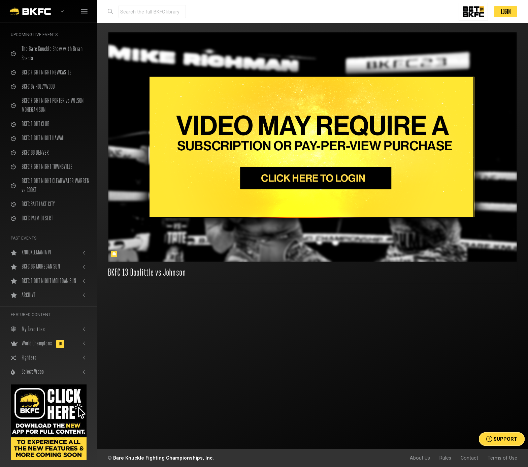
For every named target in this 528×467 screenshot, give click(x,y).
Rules (445, 458)
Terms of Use (502, 458)
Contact (469, 458)
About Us (420, 458)
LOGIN (505, 11)
